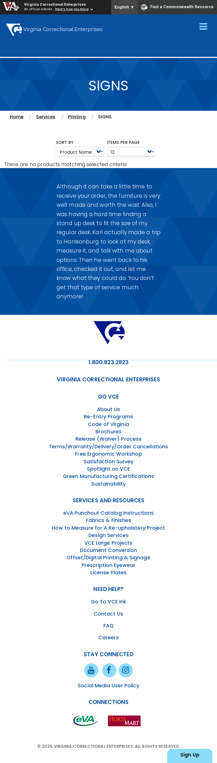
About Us (108, 409)
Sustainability (108, 484)
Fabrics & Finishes (108, 520)
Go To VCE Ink (108, 601)
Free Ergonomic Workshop (108, 454)
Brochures (108, 431)
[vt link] (125, 720)
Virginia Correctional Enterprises (55, 4)
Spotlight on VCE (108, 469)
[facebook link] (109, 669)
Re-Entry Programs (108, 416)
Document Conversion (108, 550)
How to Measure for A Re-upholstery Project (108, 528)
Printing (77, 117)
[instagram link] (126, 669)
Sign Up (189, 754)
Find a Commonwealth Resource (177, 7)
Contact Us (108, 613)
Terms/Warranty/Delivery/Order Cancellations (108, 446)
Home (16, 117)
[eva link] (86, 720)
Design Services (108, 535)
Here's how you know (72, 9)
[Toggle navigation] (203, 26)
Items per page (123, 142)
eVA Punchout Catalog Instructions (108, 513)
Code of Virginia (108, 424)
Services (46, 117)
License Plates (108, 572)
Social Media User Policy (108, 685)
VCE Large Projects (108, 543)
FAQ (108, 625)
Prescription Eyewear (108, 565)
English (124, 7)
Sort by (64, 142)
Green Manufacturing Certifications (108, 476)
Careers (108, 637)
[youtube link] (91, 669)
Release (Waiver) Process (108, 439)
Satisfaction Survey (109, 461)
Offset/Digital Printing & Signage (108, 557)
